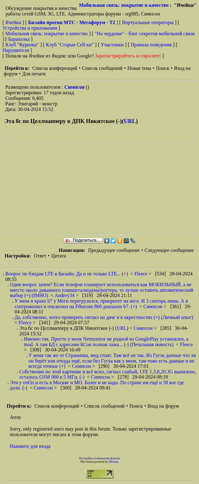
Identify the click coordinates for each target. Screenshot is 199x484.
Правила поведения (151, 44)
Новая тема (139, 68)
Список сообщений (102, 68)
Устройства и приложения (29, 28)
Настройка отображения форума (99, 458)
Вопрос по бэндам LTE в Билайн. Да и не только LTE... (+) (66, 273)
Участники (112, 44)
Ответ (40, 255)
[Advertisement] (101, 187)
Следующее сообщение (169, 250)
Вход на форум (163, 406)
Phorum (113, 461)
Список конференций (54, 68)
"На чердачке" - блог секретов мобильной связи (145, 33)
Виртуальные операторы (148, 22)
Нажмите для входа (30, 446)
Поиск (162, 68)
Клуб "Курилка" (22, 44)
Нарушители (15, 50)
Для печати (34, 73)
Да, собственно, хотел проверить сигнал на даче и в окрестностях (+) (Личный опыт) (104, 317)
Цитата (58, 255)
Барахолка (19, 39)
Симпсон (75, 87)
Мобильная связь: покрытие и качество (123, 5)
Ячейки (13, 22)
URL (130, 121)
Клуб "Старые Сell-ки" (70, 44)
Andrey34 (65, 295)
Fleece (141, 273)
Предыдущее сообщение (114, 250)
